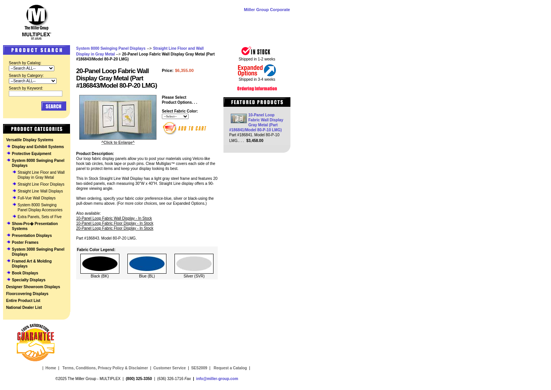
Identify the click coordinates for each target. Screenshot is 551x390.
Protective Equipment (31, 154)
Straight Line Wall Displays (40, 191)
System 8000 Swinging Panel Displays (110, 48)
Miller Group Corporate (267, 9)
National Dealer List (24, 307)
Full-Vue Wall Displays (36, 198)
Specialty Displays (29, 280)
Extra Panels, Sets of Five (40, 217)
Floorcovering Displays (27, 294)
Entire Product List (23, 301)
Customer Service (169, 368)
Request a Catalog (229, 368)
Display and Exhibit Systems (38, 147)
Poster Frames (25, 242)
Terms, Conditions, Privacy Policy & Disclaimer (105, 368)
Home (51, 368)
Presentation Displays (32, 235)
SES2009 (199, 368)
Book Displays (25, 273)
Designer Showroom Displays (33, 287)
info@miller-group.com (217, 379)
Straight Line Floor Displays (41, 184)
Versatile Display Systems (29, 140)
